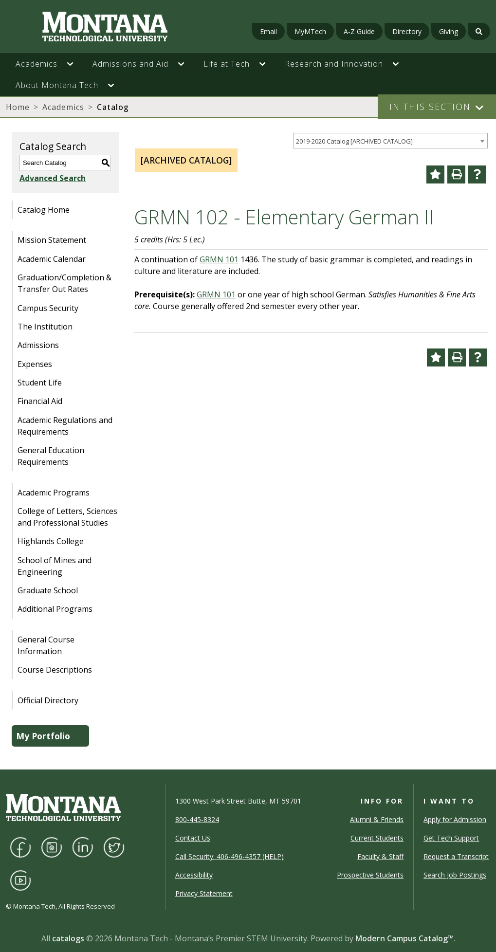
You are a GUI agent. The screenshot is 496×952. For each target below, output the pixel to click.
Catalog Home (44, 209)
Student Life (40, 382)
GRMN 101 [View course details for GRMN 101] (219, 259)
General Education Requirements (51, 456)
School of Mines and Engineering (55, 566)
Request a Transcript (456, 856)
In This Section (430, 106)
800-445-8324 (197, 819)
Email (268, 31)
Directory (407, 31)
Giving (448, 31)
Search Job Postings (454, 874)
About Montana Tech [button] (57, 85)
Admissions (38, 345)
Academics (63, 107)
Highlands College (51, 541)
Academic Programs (54, 492)
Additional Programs (55, 609)
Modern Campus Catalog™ (404, 938)
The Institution (45, 326)
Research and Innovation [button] (334, 63)
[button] (75, 63)
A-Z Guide (359, 31)
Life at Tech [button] (226, 63)
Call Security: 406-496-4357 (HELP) (229, 856)
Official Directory (48, 700)
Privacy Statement (204, 893)
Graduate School (48, 590)
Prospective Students (370, 874)
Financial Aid (40, 401)
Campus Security (48, 308)
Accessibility (194, 874)
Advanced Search (52, 178)
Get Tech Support (451, 837)
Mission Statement (52, 240)
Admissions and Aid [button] (130, 63)
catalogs (68, 938)
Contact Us (192, 837)
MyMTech (310, 31)
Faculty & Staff (380, 856)
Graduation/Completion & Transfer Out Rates (64, 283)
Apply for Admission (454, 819)
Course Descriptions (55, 669)
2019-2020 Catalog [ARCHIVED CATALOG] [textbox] (354, 141)
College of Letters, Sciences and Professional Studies (67, 517)
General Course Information (46, 645)
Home (18, 107)
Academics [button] (36, 63)
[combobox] (390, 141)
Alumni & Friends (377, 819)
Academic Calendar (52, 259)
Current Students (377, 837)
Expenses (35, 364)
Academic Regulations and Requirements (65, 426)
